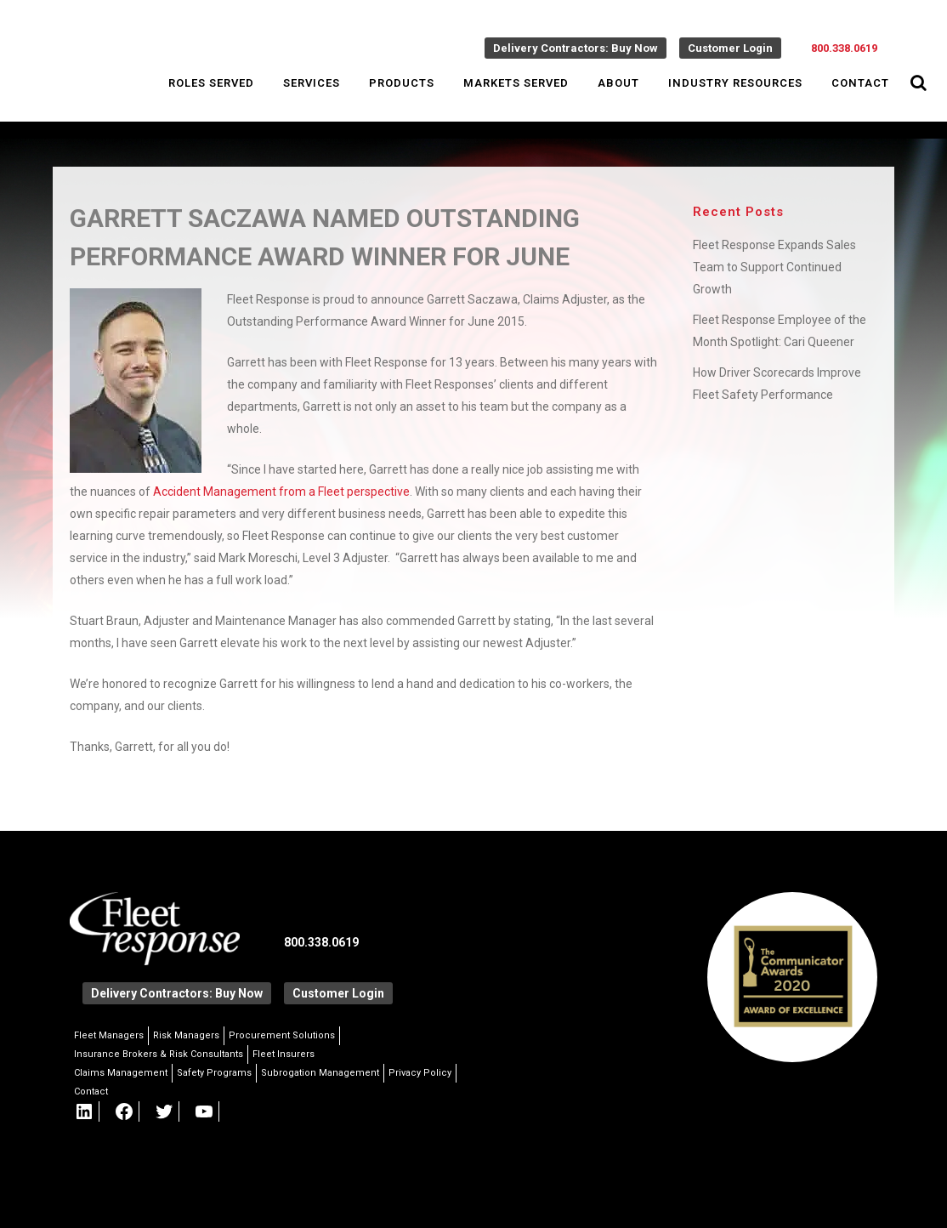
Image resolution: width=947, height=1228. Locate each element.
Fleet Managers (109, 1035)
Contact (91, 1091)
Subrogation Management (320, 1072)
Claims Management (120, 1072)
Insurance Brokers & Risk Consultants (158, 1054)
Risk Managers (186, 1035)
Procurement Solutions (282, 1035)
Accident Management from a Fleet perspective (281, 491)
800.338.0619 (844, 48)
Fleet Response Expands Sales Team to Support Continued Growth (774, 267)
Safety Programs (214, 1072)
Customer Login (730, 48)
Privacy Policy (419, 1072)
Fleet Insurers (283, 1054)
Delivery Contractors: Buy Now (575, 48)
